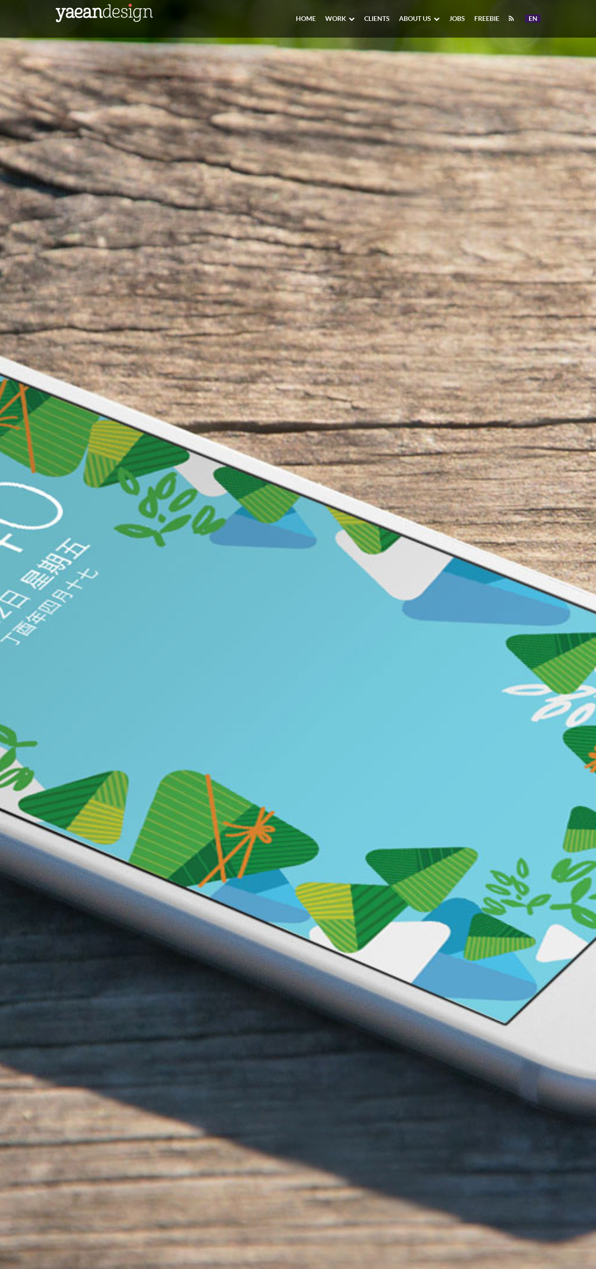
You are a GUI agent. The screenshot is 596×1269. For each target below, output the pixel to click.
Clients (377, 18)
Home (306, 18)
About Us (419, 18)
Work (340, 18)
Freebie (486, 18)
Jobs (457, 18)
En (534, 18)
